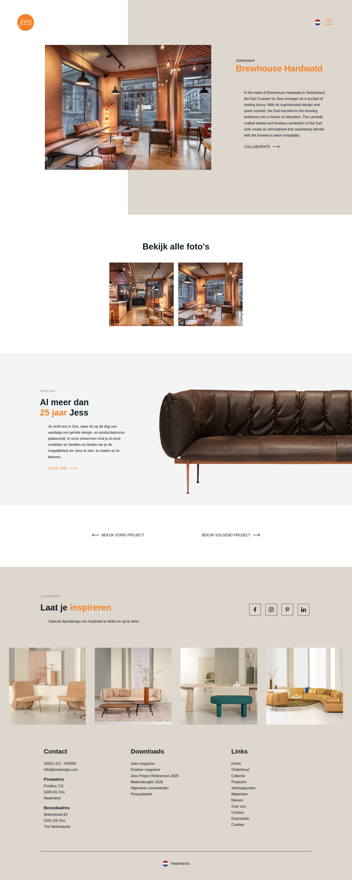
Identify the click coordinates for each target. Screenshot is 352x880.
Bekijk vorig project (117, 535)
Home (236, 763)
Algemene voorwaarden (150, 788)
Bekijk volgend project (231, 535)
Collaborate (262, 147)
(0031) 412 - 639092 (60, 763)
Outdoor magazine (145, 770)
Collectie (238, 776)
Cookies (237, 825)
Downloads (240, 818)
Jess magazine (143, 763)
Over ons (63, 468)
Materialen (239, 794)
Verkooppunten (243, 788)
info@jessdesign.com (61, 770)
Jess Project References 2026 (154, 776)
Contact (237, 812)
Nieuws (237, 800)
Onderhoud (240, 770)
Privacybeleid (141, 794)
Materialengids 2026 (147, 782)
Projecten (238, 782)
